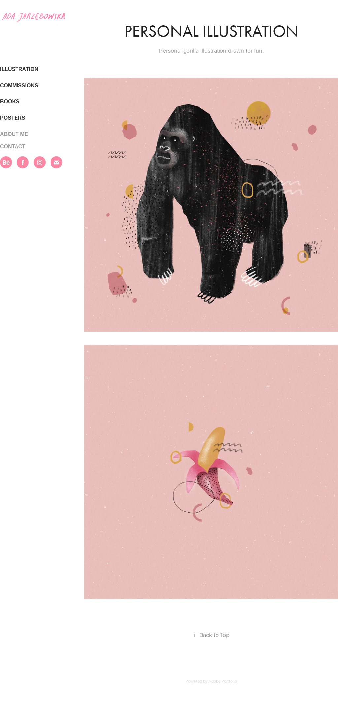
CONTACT (12, 146)
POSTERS (12, 118)
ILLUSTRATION (19, 69)
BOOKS (9, 101)
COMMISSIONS (19, 85)
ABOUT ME (14, 134)
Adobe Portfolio (222, 681)
